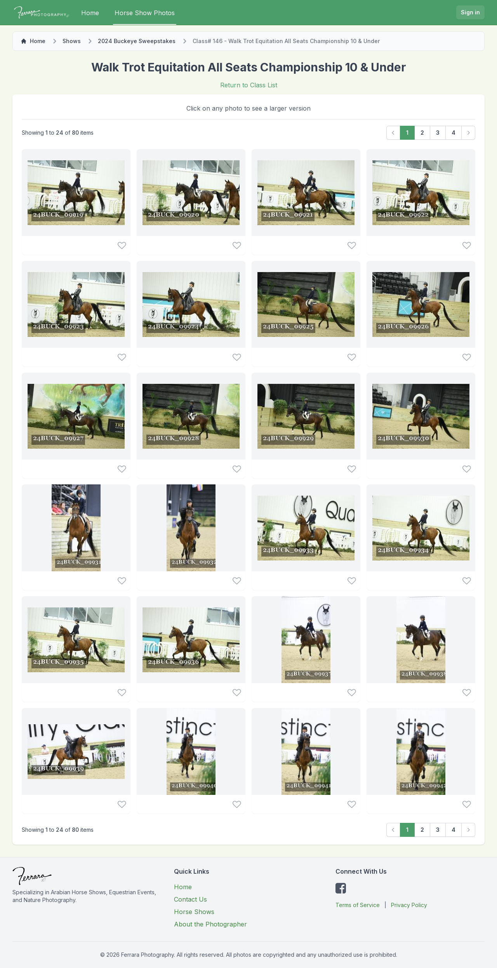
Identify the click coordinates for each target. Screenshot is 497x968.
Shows (72, 41)
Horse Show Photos (145, 13)
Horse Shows (194, 912)
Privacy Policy (409, 905)
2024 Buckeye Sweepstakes (137, 41)
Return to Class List (248, 85)
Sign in (470, 12)
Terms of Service (357, 905)
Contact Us (190, 899)
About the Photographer (210, 924)
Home (90, 13)
